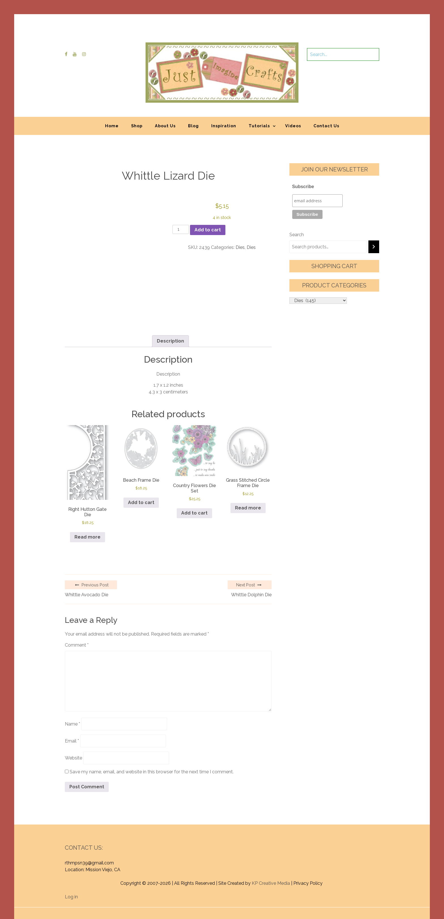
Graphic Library (281, 881)
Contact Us (326, 125)
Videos (293, 125)
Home (112, 125)
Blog (193, 125)
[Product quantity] (180, 229)
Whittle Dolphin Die (251, 565)
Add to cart (208, 230)
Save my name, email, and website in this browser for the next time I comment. (152, 742)
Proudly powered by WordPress (180, 881)
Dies (240, 247)
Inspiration (223, 125)
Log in (71, 867)
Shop (136, 125)
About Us (165, 125)
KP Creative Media (271, 854)
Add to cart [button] (141, 502)
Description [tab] (170, 341)
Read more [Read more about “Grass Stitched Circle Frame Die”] (248, 508)
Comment (77, 616)
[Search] (373, 246)
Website (73, 728)
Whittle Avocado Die (86, 565)
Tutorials (259, 125)
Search (296, 234)
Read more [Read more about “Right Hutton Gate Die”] (87, 508)
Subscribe (303, 186)
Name (72, 695)
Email (72, 711)
